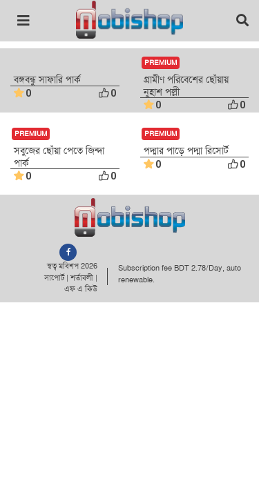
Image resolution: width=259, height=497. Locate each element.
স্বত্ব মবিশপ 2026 (72, 266)
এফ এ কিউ (80, 289)
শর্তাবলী (81, 278)
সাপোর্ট (54, 278)
